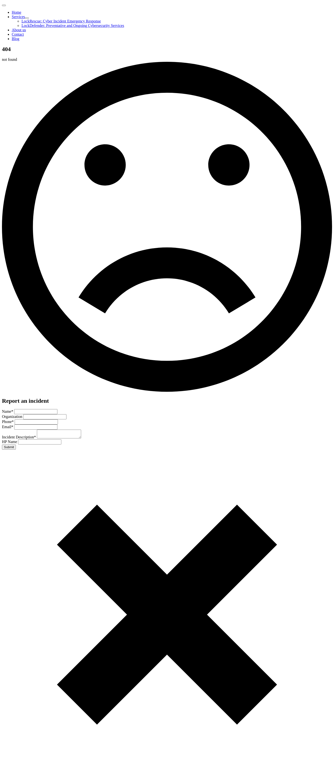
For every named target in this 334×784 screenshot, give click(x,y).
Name (8, 411)
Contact (18, 34)
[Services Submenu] (27, 18)
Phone (8, 422)
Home (16, 12)
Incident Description (19, 438)
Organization (12, 416)
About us (19, 30)
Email (8, 427)
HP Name (10, 443)
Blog (15, 39)
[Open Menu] (4, 5)
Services (18, 17)
